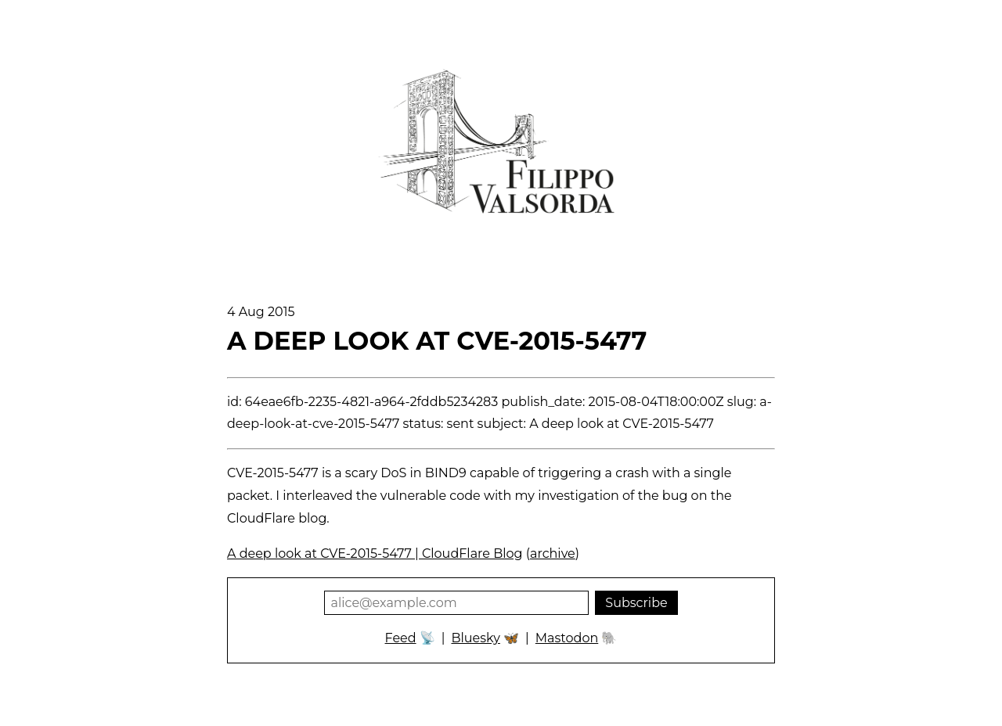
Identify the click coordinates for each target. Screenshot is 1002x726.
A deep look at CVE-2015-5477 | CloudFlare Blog (375, 553)
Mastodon (566, 638)
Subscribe (636, 602)
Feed (400, 638)
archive (552, 553)
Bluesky (475, 638)
